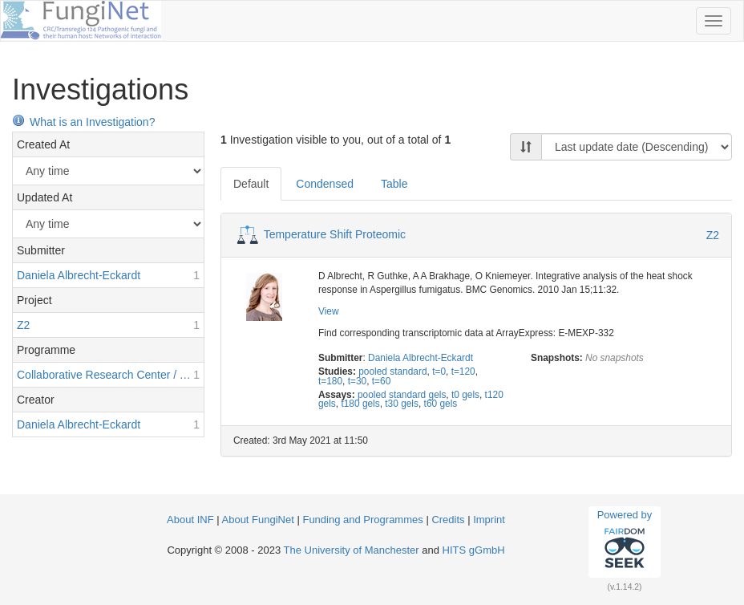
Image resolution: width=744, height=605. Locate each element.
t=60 (381, 381)
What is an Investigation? (83, 122)
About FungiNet (258, 520)
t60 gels (441, 403)
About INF (190, 520)
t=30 (357, 381)
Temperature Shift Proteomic (335, 234)
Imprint (489, 520)
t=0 (439, 371)
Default (251, 183)
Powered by (625, 542)
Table (394, 183)
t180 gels (360, 403)
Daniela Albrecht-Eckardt (420, 357)
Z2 (712, 235)
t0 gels (465, 394)
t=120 (463, 371)
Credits (447, 520)
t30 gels (401, 403)
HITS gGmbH (474, 550)
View (328, 311)
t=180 (330, 381)
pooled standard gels (402, 394)
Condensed (325, 183)
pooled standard (392, 371)
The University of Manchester (351, 550)
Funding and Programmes (362, 520)
